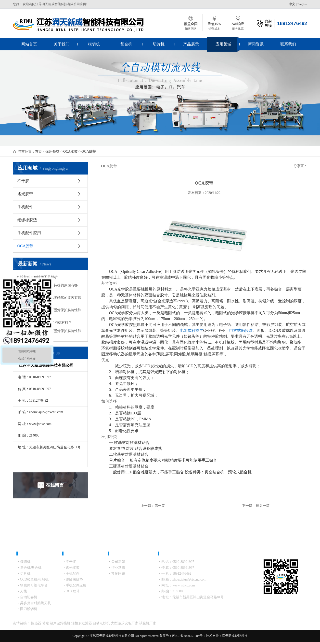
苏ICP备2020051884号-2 (188, 636)
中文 (292, 4)
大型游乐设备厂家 (125, 623)
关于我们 (61, 44)
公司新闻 (118, 562)
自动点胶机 (102, 623)
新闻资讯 (256, 44)
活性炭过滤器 (82, 623)
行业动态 (118, 567)
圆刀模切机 (28, 609)
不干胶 (23, 181)
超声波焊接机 (60, 623)
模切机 (94, 44)
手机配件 (25, 207)
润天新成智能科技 (234, 636)
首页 (38, 151)
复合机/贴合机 (31, 567)
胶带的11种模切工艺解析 (39, 277)
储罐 (46, 623)
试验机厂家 (147, 623)
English (302, 4)
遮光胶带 (25, 194)
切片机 (159, 44)
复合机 (126, 44)
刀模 (23, 591)
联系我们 (288, 44)
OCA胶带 (70, 151)
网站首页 (29, 44)
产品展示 (191, 44)
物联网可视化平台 (34, 585)
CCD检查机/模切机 (34, 579)
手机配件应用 (29, 233)
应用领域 (223, 44)
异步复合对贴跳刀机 (35, 603)
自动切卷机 (28, 597)
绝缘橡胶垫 (27, 220)
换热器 (36, 623)
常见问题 (118, 573)
